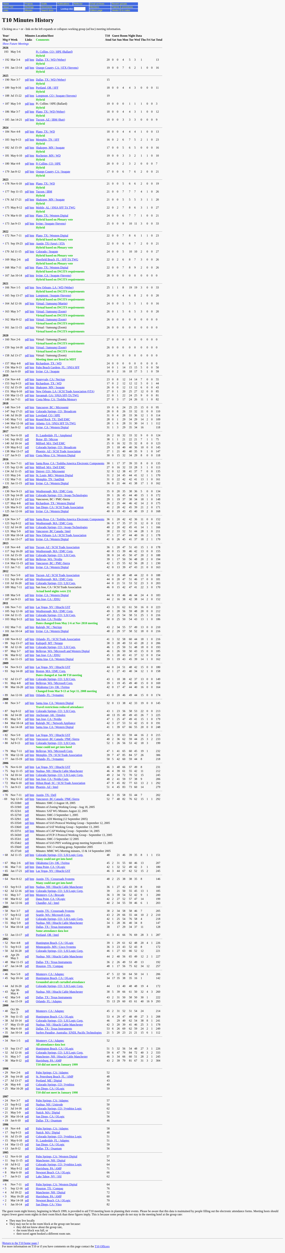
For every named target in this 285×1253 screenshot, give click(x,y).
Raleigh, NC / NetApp (49, 627)
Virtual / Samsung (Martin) (51, 303)
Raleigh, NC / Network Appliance (55, 723)
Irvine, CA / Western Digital (52, 427)
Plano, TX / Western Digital (52, 215)
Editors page (96, 10)
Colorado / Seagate (47, 251)
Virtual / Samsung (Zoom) (51, 311)
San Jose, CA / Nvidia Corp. (52, 779)
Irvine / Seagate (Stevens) (51, 223)
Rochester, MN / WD (48, 155)
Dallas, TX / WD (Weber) (51, 59)
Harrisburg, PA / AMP (48, 1060)
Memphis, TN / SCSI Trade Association (59, 755)
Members (94, 7)
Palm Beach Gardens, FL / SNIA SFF (57, 367)
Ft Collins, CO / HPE (48, 163)
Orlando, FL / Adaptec (49, 1001)
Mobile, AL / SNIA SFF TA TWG (55, 207)
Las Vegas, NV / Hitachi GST (53, 607)
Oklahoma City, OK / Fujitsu (52, 687)
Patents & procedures (122, 7)
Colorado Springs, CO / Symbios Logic (59, 1108)
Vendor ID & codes (121, 10)
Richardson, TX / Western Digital (55, 503)
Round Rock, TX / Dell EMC (53, 419)
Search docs (47, 10)
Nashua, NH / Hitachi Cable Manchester (59, 771)
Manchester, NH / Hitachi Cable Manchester (62, 1056)
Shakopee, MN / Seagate (50, 147)
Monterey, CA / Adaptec (50, 974)
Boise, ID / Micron (47, 439)
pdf (27, 59)
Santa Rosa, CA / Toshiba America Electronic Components (70, 463)
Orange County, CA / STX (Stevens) (57, 67)
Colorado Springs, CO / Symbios (55, 1084)
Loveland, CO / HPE (48, 415)
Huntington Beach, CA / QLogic (55, 942)
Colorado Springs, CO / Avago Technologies (62, 495)
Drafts (44, 4)
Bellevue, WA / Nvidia (49, 559)
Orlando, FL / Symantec (50, 695)
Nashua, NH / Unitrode (49, 1104)
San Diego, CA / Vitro (48, 1204)
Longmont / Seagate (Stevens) (53, 295)
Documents (46, 7)
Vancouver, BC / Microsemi (52, 407)
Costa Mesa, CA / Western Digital (55, 455)
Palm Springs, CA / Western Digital (56, 1156)
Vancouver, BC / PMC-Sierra (53, 563)
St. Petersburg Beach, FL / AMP (54, 1076)
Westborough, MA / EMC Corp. (54, 491)
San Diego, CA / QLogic (50, 1088)
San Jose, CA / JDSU (48, 599)
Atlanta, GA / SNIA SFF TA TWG (56, 423)
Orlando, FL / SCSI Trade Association (58, 639)
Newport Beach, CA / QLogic (53, 1172)
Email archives (97, 4)
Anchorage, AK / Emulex (50, 715)
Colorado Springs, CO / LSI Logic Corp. (59, 775)
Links (5, 10)
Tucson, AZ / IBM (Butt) (50, 119)
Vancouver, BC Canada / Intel (53, 531)
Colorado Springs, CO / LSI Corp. (56, 555)
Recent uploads (119, 4)
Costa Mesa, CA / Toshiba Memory (56, 399)
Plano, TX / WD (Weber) (50, 111)
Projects (29, 4)
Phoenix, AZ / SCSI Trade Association (58, 451)
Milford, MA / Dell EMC (50, 443)
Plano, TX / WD (45, 131)
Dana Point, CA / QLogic (50, 866)
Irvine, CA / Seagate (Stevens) (53, 275)
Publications (63, 4)
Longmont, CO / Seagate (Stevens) (56, 95)
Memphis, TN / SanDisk (50, 479)
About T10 (8, 7)
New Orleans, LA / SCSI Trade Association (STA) (65, 391)
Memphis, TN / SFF (47, 139)
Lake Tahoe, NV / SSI (48, 1176)
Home (6, 4)
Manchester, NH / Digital (50, 1160)
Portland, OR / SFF (47, 87)
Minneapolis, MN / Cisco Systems (56, 946)
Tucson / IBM (44, 191)
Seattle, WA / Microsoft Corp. (53, 914)
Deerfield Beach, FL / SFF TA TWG (57, 259)
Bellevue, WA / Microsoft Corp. (54, 683)
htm (32, 59)
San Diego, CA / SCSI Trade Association (59, 507)
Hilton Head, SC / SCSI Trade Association (60, 783)
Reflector (78, 4)
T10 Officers (102, 1246)
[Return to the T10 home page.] (20, 1243)
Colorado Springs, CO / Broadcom (56, 411)
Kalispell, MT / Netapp (49, 643)
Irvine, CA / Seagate (47, 371)
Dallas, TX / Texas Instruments (54, 926)
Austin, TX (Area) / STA (50, 243)
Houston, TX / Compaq (49, 966)
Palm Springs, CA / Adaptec (52, 1072)
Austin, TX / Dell (46, 795)
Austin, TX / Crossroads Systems (55, 878)
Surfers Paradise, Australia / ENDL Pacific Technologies (69, 1032)
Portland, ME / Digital (49, 1080)
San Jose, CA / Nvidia (48, 619)
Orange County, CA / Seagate (53, 171)
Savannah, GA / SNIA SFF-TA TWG (57, 395)
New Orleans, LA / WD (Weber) (54, 287)
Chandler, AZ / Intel (47, 902)
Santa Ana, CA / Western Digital (54, 659)
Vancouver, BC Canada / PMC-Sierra (57, 739)
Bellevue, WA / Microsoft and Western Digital (62, 651)
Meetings (29, 7)
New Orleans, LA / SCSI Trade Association (61, 535)
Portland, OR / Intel (47, 934)
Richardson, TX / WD (48, 363)
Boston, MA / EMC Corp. (51, 671)
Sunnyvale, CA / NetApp (50, 379)
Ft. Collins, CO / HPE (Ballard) (54, 51)
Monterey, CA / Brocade (50, 894)
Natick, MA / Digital (48, 1112)
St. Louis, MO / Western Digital (54, 475)
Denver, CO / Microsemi (50, 471)
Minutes (29, 10)
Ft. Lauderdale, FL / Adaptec (52, 1140)
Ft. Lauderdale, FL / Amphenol (54, 435)
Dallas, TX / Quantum (49, 1120)
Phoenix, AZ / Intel (47, 787)
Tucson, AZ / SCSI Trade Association (57, 547)
